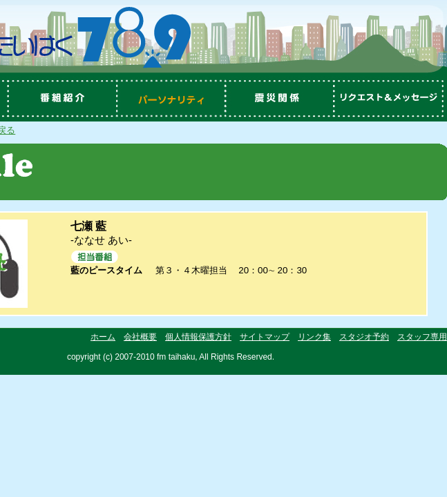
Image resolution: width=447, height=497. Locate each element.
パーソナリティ (170, 98)
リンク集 (314, 337)
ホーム (103, 337)
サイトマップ (264, 337)
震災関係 (281, 98)
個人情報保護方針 (198, 337)
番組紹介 (60, 98)
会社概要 (140, 337)
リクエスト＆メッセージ (391, 98)
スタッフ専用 (422, 337)
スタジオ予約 (364, 337)
